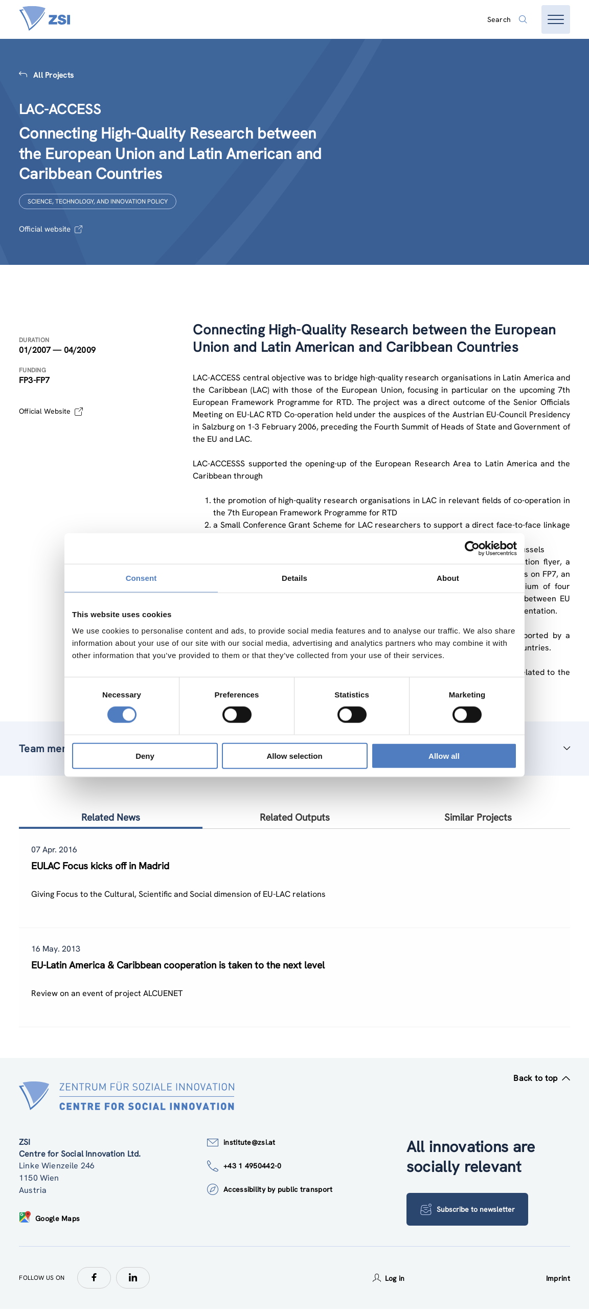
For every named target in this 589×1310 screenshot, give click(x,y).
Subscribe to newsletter (467, 1210)
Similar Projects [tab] (478, 817)
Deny (144, 755)
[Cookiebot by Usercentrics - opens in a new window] (472, 548)
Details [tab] (294, 578)
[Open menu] (555, 19)
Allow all (444, 755)
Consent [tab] (141, 578)
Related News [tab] (110, 817)
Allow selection (294, 755)
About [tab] (448, 578)
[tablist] (294, 928)
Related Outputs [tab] (295, 817)
